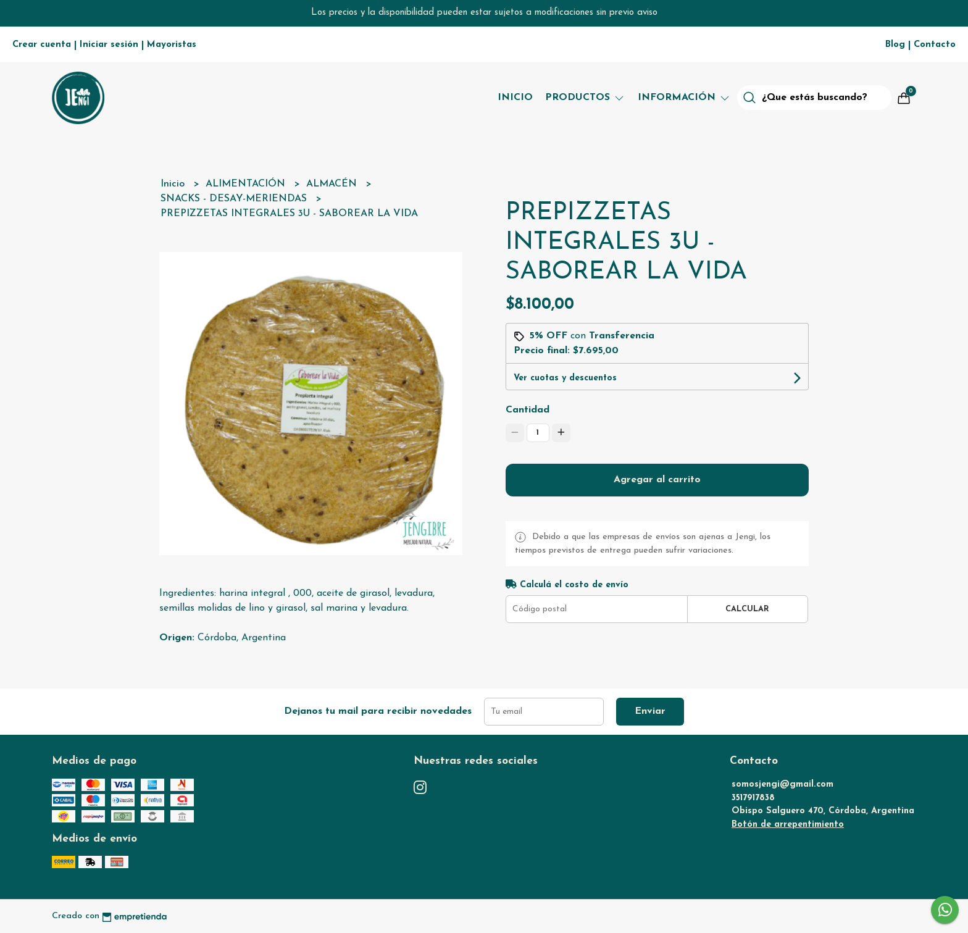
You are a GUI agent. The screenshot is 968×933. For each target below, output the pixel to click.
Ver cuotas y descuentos (565, 378)
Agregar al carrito (657, 480)
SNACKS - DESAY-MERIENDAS (235, 199)
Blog (895, 44)
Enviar (650, 711)
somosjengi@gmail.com (782, 784)
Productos (585, 98)
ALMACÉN (333, 184)
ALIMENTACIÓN (247, 184)
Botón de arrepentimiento (788, 824)
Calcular (747, 609)
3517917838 (753, 798)
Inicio (515, 98)
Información (684, 98)
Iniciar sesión (109, 44)
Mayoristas (171, 44)
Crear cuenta (41, 44)
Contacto (935, 44)
